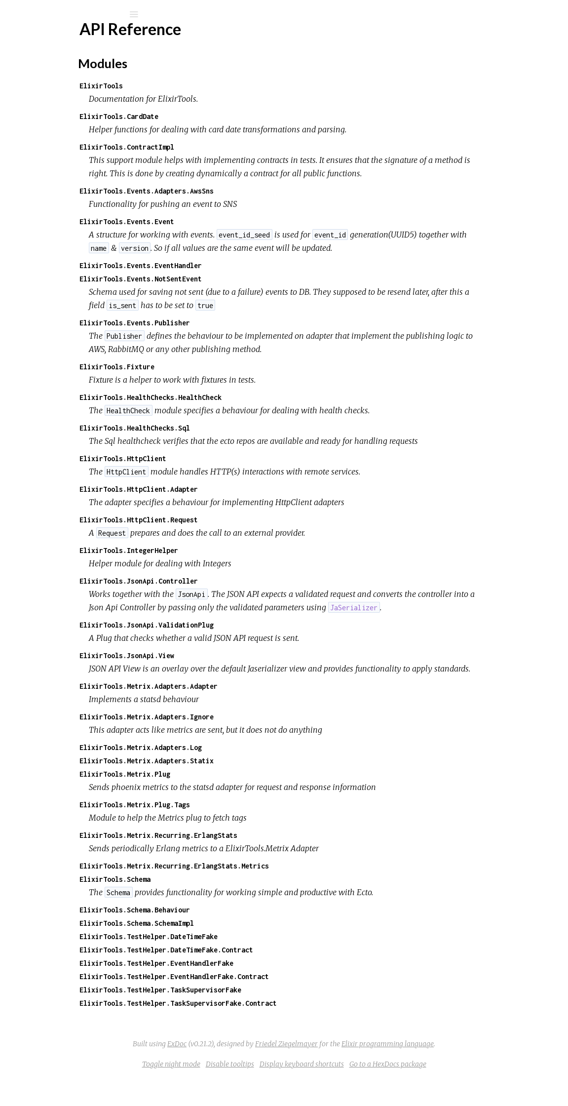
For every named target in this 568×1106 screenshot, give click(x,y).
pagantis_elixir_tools (80, 40)
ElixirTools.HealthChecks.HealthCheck (249, 397)
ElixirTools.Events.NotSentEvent (239, 279)
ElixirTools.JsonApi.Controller (237, 581)
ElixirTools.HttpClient (221, 458)
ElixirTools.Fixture (215, 366)
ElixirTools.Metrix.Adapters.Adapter (247, 713)
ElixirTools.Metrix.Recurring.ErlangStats (257, 862)
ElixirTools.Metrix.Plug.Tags (233, 831)
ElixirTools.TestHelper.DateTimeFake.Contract (264, 976)
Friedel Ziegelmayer (360, 1070)
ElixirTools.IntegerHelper (227, 550)
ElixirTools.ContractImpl (225, 147)
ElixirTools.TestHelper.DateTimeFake (247, 963)
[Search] (74, 14)
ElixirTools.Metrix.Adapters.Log (239, 774)
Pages (35, 77)
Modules (41, 90)
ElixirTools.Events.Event (225, 221)
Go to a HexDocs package (461, 1091)
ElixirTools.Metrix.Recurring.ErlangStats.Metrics (272, 892)
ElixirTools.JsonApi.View (225, 669)
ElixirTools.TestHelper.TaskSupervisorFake (259, 1016)
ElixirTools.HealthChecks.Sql (233, 428)
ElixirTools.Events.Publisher (233, 322)
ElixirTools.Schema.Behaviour (233, 936)
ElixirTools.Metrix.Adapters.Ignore (245, 743)
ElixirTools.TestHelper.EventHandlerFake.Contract (272, 1003)
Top (43, 134)
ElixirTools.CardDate (217, 116)
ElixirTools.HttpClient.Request (237, 519)
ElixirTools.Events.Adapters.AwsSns (245, 191)
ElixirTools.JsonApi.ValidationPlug (245, 638)
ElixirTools (199, 85)
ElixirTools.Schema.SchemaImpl (235, 950)
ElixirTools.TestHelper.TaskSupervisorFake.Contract (276, 1030)
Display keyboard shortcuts (376, 1091)
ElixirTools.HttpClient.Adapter (237, 489)
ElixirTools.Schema (213, 906)
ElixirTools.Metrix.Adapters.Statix (245, 787)
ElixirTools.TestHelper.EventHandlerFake (255, 990)
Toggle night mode (245, 1091)
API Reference (56, 118)
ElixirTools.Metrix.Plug (223, 800)
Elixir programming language (462, 1070)
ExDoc (251, 1070)
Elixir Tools (48, 162)
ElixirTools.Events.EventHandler (239, 265)
